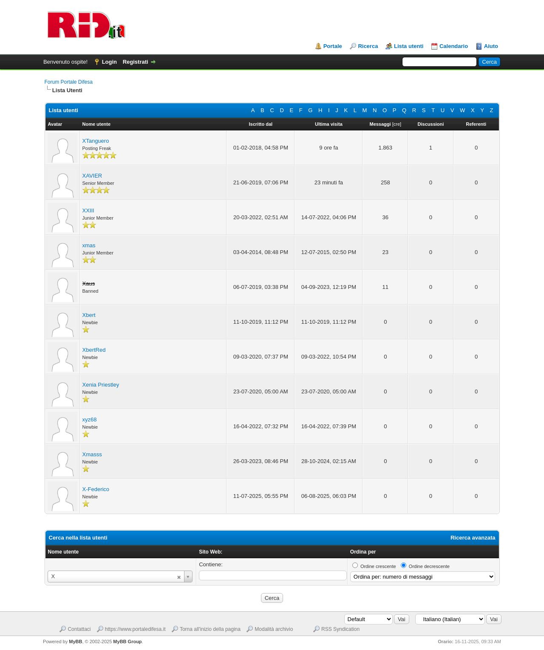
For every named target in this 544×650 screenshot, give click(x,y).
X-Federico (96, 489)
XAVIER (92, 175)
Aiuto (491, 46)
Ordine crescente (378, 566)
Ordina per (363, 552)
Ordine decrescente (429, 566)
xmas (89, 245)
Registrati (135, 62)
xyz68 (89, 419)
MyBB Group (127, 641)
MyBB (75, 641)
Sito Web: (210, 552)
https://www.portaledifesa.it (135, 629)
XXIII (88, 210)
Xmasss (92, 454)
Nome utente (63, 552)
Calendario (453, 46)
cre (397, 124)
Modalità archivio (274, 629)
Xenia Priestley (100, 385)
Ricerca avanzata (473, 537)
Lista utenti (408, 46)
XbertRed (94, 350)
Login (109, 62)
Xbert (89, 315)
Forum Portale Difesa (69, 82)
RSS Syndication (340, 629)
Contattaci (79, 629)
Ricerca (368, 46)
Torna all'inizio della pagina (210, 629)
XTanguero (95, 141)
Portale (332, 46)
